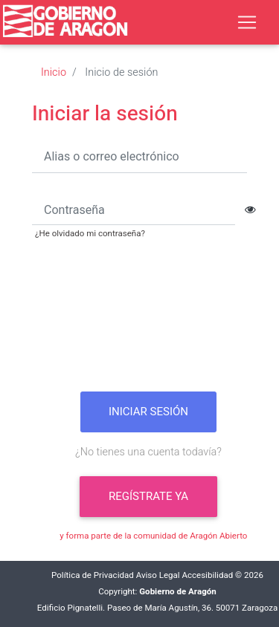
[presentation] (149, 320)
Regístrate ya (148, 496)
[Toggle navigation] (247, 22)
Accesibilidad (207, 575)
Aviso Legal (158, 575)
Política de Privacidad (92, 575)
